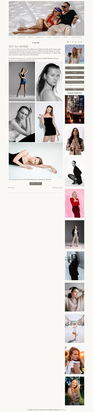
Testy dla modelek (18, 46)
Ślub (13, 37)
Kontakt (74, 77)
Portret (66, 37)
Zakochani (22, 37)
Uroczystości (76, 37)
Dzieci (30, 37)
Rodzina (57, 37)
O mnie (74, 72)
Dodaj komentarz (58, 187)
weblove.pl (62, 409)
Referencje (75, 68)
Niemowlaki (39, 37)
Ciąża (49, 37)
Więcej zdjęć (36, 184)
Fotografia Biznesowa (74, 82)
